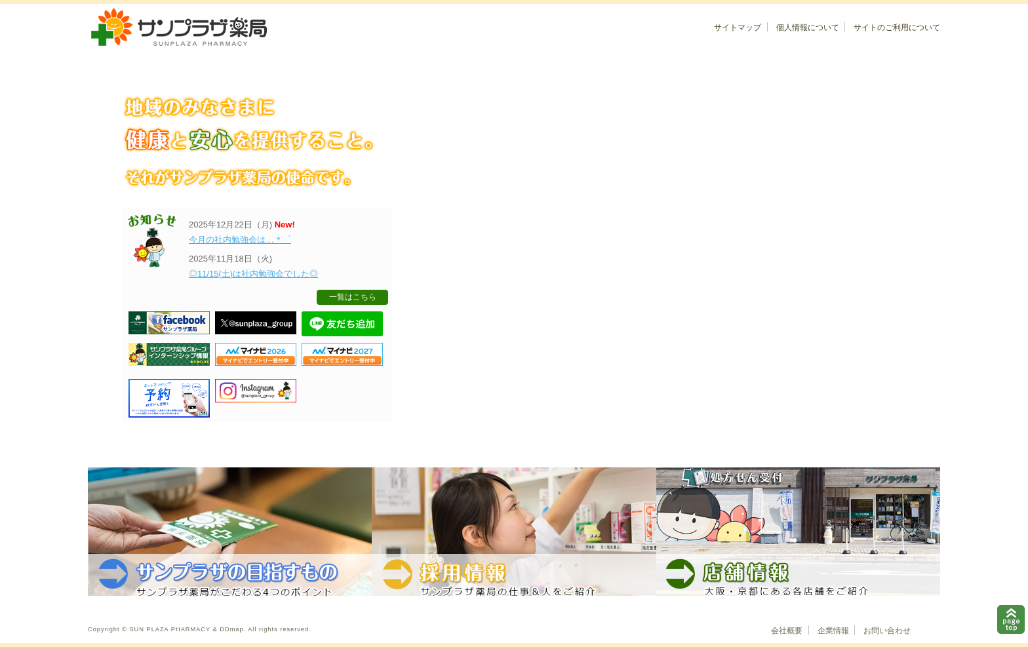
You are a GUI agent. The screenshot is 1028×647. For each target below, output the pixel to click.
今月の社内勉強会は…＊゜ (240, 240)
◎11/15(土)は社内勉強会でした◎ (253, 274)
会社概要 (786, 631)
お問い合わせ (887, 631)
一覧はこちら (352, 297)
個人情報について (807, 27)
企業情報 (833, 631)
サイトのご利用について (897, 27)
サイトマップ (737, 27)
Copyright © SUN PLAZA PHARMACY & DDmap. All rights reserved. (199, 629)
